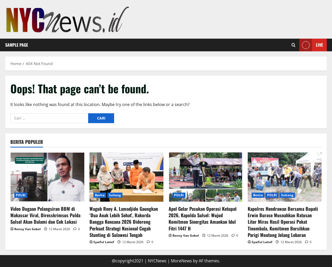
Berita (100, 195)
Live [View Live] (311, 45)
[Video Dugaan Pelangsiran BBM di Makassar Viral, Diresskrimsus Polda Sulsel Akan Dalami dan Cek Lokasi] (47, 177)
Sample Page (16, 45)
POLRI (21, 195)
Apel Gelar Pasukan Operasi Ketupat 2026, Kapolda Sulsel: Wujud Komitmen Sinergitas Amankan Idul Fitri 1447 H (203, 218)
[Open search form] (293, 45)
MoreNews (181, 261)
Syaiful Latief (103, 242)
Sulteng (115, 195)
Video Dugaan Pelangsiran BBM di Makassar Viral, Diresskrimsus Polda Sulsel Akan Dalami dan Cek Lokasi (45, 215)
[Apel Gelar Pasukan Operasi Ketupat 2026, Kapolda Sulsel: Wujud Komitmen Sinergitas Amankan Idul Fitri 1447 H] (206, 177)
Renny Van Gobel (27, 229)
